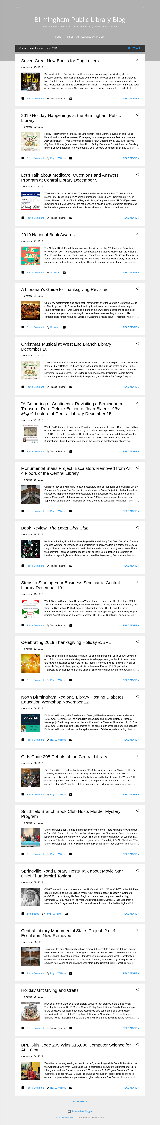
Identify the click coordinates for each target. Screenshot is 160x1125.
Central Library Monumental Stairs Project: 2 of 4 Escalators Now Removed (68, 933)
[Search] (143, 7)
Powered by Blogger (80, 1111)
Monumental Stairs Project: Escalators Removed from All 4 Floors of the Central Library (76, 471)
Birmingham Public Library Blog (80, 19)
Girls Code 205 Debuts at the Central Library (64, 756)
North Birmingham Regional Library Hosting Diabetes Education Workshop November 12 (72, 699)
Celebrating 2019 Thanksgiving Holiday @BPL (66, 642)
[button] (137, 60)
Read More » (131, 98)
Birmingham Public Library (65, 1117)
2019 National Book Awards (48, 234)
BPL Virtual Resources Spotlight (86, 37)
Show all (134, 48)
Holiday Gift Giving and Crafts (50, 990)
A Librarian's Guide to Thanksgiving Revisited (65, 289)
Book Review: (55, 528)
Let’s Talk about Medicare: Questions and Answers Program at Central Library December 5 (70, 177)
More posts (80, 1101)
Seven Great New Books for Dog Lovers (60, 60)
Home (58, 37)
